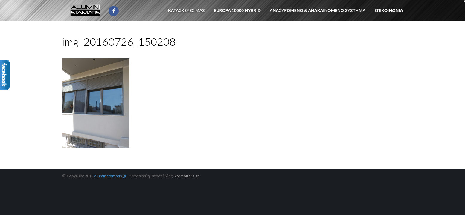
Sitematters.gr (186, 176)
